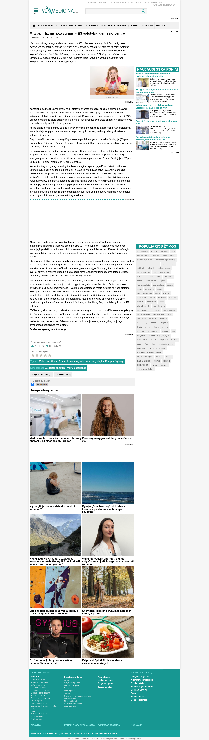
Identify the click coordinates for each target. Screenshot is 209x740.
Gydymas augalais (140, 676)
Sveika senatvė (105, 687)
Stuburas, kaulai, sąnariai (41, 696)
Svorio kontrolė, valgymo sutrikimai (77, 696)
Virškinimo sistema (38, 685)
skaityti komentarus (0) (41, 374)
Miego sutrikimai (70, 701)
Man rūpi (35, 676)
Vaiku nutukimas (48, 361)
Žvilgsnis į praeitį (106, 683)
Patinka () (39, 346)
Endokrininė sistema (39, 688)
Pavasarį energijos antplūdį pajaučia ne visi (106, 439)
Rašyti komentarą (63, 374)
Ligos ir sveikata (48, 25)
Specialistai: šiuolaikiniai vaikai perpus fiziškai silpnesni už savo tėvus (54, 612)
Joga (133, 693)
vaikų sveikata (87, 361)
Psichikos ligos (36, 719)
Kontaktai (136, 2)
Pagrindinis (66, 25)
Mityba (100, 361)
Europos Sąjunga (114, 361)
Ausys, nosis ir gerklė (39, 714)
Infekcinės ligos (70, 706)
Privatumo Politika (153, 2)
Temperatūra (69, 688)
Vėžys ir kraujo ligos (72, 683)
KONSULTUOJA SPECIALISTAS (90, 25)
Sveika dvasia (137, 696)
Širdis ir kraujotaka (38, 680)
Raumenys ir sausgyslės (40, 698)
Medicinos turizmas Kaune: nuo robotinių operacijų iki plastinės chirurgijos (55, 439)
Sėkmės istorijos (139, 700)
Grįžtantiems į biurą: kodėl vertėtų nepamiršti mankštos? (51, 662)
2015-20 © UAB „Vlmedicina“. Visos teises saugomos (88, 739)
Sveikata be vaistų (141, 673)
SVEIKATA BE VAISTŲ (118, 25)
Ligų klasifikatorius (119, 2)
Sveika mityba (138, 683)
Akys (33, 711)
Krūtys (33, 709)
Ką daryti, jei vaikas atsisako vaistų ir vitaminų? (53, 508)
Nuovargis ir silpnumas (73, 704)
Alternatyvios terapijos (142, 680)
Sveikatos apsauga (55, 368)
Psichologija (104, 677)
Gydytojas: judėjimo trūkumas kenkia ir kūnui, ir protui (106, 612)
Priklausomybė (70, 699)
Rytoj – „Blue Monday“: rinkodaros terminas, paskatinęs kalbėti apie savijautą (103, 509)
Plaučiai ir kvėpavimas (39, 682)
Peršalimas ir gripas (72, 685)
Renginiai (36, 725)
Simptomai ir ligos (73, 677)
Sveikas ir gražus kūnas (142, 686)
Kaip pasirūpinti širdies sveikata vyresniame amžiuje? (102, 662)
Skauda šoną (69, 693)
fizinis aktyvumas (68, 361)
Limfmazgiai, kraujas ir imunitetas (44, 706)
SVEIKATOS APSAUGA (142, 25)
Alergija (67, 680)
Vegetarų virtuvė (139, 690)
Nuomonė (136, 725)
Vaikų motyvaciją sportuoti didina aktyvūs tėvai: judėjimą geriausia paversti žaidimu (108, 561)
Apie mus (102, 2)
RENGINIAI (161, 25)
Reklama (92, 2)
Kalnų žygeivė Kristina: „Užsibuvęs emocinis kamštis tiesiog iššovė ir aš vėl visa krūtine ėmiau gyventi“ (55, 561)
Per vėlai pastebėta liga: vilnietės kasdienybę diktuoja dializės (153, 138)
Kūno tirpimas (69, 691)
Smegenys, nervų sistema (41, 690)
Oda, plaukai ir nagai (39, 703)
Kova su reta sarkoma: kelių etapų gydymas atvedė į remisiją (153, 74)
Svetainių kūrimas (134, 739)
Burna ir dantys (37, 716)
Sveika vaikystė (105, 680)
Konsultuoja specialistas (79, 725)
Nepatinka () (55, 346)
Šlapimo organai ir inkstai (40, 693)
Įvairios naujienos (76, 368)
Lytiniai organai (37, 701)
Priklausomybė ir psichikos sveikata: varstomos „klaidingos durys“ (155, 106)
